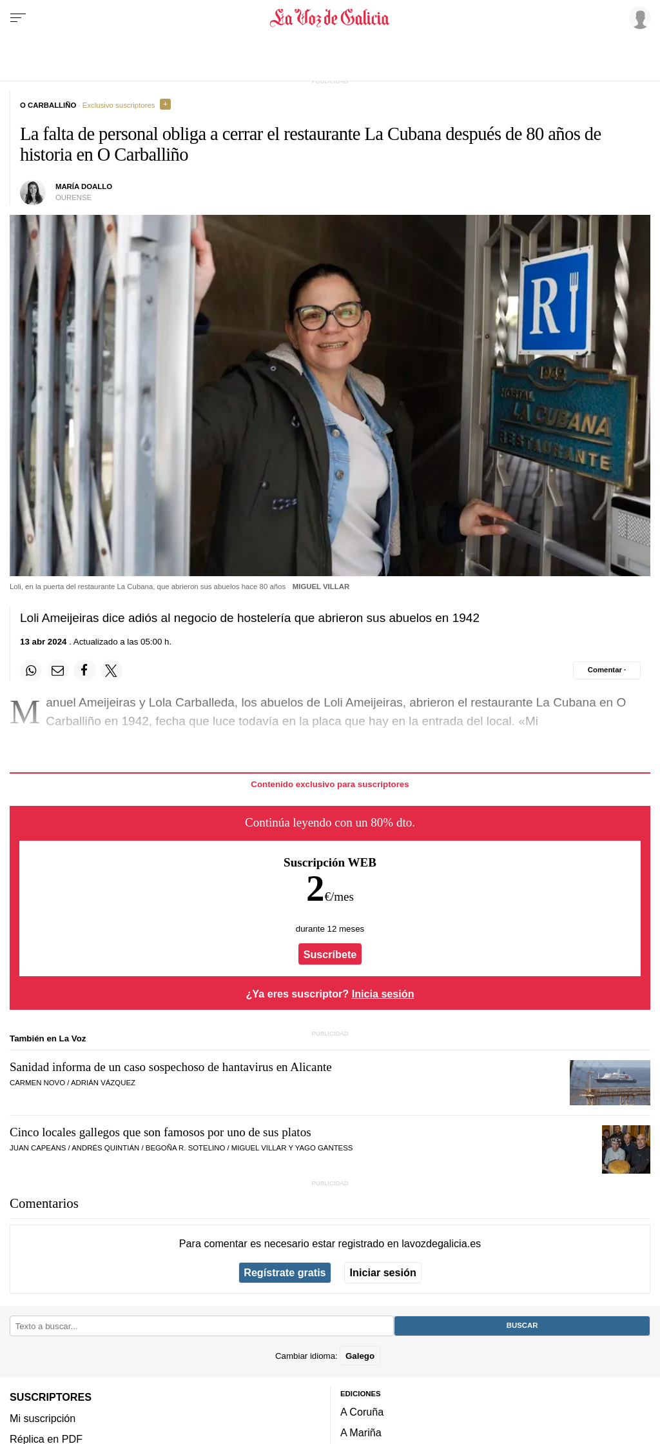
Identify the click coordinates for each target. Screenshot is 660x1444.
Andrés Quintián (105, 1148)
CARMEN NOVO (37, 1083)
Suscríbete (330, 954)
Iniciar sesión (383, 1272)
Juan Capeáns (38, 1148)
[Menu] (18, 18)
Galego (359, 1355)
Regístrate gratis (284, 1272)
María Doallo (83, 186)
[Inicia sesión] (638, 17)
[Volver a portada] (330, 18)
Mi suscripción (42, 1417)
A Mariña (361, 1432)
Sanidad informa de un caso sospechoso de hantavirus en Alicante (171, 1067)
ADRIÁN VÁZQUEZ (103, 1083)
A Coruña (361, 1412)
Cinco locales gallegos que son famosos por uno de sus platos (160, 1132)
